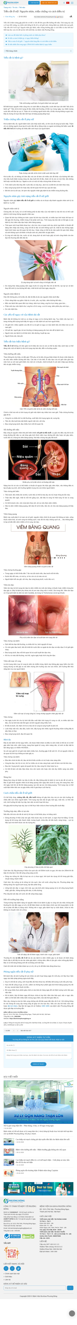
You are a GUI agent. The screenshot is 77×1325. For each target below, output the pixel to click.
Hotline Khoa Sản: (51, 1249)
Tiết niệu (22, 7)
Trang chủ (7, 7)
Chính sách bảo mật (12, 1273)
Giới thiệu (8, 1277)
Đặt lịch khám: (48, 1251)
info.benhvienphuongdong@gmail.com (20, 1228)
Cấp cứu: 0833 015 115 (49, 3)
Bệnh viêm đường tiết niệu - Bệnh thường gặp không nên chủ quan (41, 1150)
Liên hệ (7, 1280)
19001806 (17, 1016)
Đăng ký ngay (38, 1064)
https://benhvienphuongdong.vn (20, 1018)
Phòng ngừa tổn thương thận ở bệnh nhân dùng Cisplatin (37, 1170)
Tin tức (14, 7)
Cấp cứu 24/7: (49, 1244)
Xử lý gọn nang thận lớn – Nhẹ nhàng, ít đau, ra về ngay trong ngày (29, 1126)
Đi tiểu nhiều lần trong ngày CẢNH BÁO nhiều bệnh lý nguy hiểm (30, 44)
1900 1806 (46, 1006)
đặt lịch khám (12, 1006)
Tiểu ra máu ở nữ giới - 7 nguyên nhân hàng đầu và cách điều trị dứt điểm (32, 41)
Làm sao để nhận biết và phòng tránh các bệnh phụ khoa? (27, 35)
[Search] (64, 2)
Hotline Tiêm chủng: (51, 1247)
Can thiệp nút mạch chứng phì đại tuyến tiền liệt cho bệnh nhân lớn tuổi (43, 1139)
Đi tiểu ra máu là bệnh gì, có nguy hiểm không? (23, 38)
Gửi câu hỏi (34, 3)
